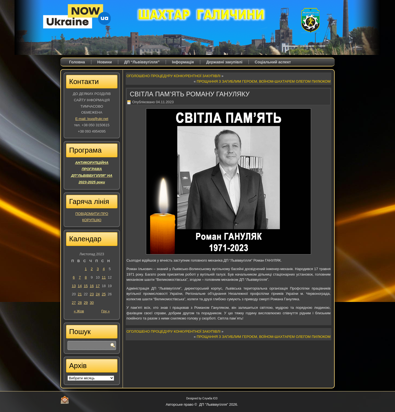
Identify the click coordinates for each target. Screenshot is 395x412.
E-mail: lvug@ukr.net (91, 119)
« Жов (79, 311)
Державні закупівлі (224, 62)
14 (80, 286)
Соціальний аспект (273, 62)
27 (74, 303)
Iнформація (183, 62)
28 (80, 303)
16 (92, 286)
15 (86, 286)
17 (98, 286)
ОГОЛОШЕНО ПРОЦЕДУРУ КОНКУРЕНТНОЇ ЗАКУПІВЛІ (173, 76)
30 (92, 303)
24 (98, 294)
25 (104, 294)
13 (74, 286)
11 (104, 277)
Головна (77, 62)
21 (80, 294)
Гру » (105, 311)
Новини (104, 62)
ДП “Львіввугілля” (142, 62)
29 (86, 303)
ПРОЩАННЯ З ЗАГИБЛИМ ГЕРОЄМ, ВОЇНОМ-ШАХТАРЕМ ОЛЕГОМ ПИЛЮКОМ (264, 81)
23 (92, 294)
